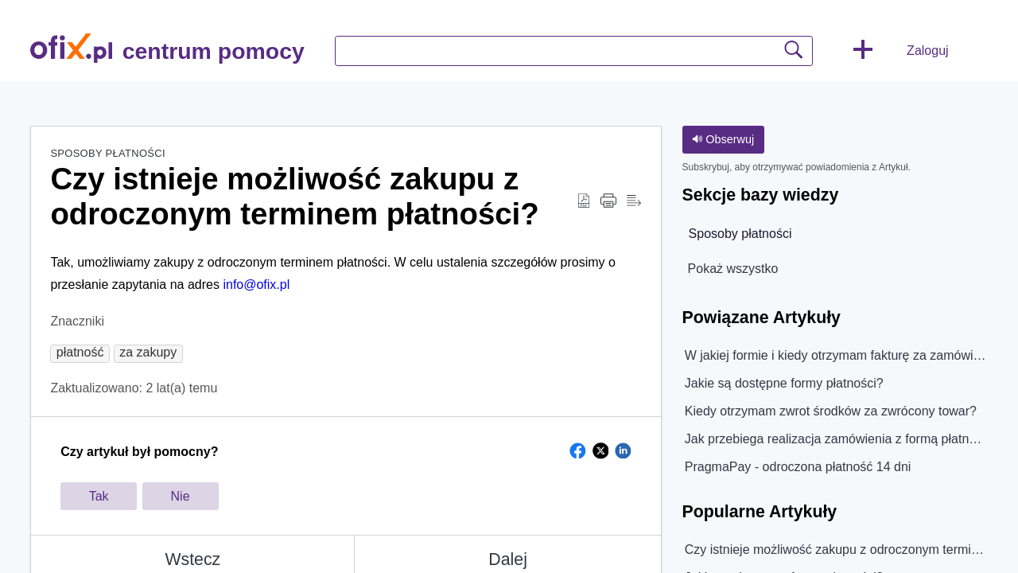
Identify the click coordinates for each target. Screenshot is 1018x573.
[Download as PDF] (584, 201)
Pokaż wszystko (733, 268)
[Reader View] (634, 201)
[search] (574, 51)
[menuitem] (968, 51)
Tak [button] (99, 496)
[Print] (608, 201)
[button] (863, 51)
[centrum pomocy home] (71, 48)
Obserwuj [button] (723, 139)
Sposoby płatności (107, 153)
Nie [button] (180, 496)
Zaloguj (927, 50)
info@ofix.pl (256, 284)
